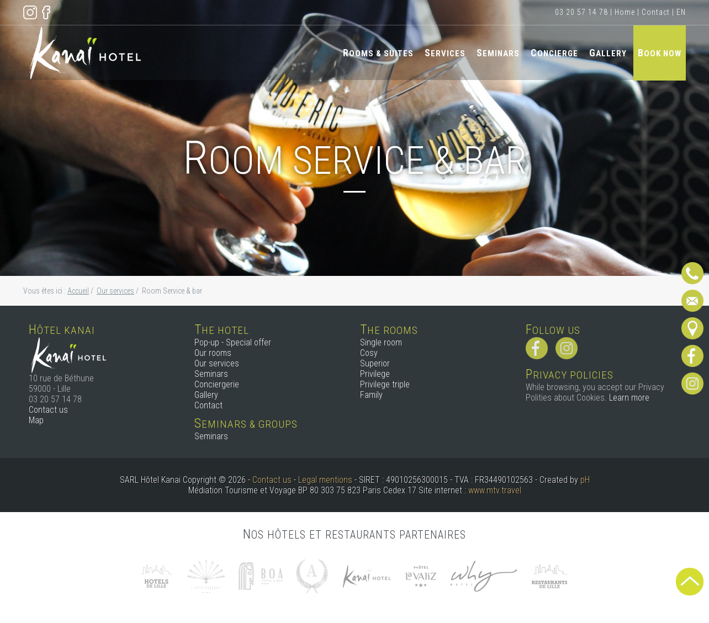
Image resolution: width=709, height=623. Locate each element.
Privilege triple (385, 384)
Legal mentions (325, 480)
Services (445, 52)
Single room (381, 342)
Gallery (608, 52)
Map (36, 420)
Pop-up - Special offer (232, 342)
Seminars (498, 52)
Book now (659, 52)
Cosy (369, 353)
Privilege (375, 374)
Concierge (554, 52)
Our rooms (212, 353)
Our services (216, 363)
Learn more (629, 397)
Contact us (48, 409)
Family (371, 395)
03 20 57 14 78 (581, 12)
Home (625, 12)
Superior (375, 363)
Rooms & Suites (378, 52)
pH (585, 480)
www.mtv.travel (494, 490)
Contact (656, 12)
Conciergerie (216, 384)
